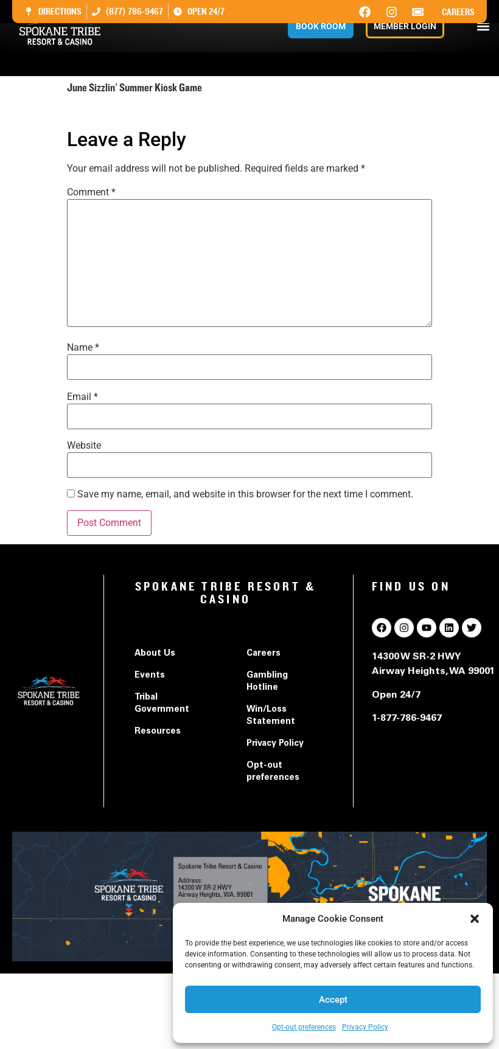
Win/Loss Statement (270, 716)
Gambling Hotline (267, 682)
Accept (333, 999)
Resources (157, 732)
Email (82, 397)
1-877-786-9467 (407, 718)
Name (83, 348)
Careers (458, 12)
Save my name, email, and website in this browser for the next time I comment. (245, 494)
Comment (91, 192)
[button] (475, 919)
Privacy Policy (365, 1027)
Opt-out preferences (304, 1027)
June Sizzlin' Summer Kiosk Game (140, 112)
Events (149, 676)
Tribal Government (161, 703)
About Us (154, 654)
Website (84, 446)
